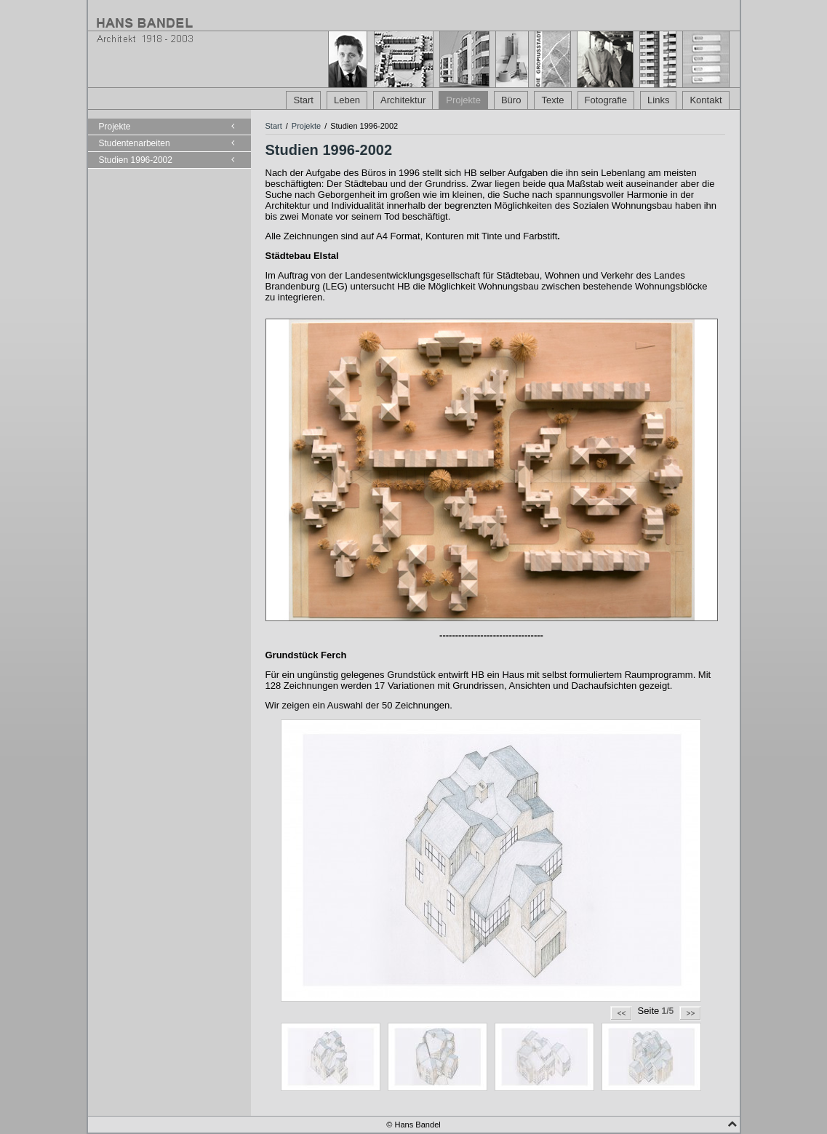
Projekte (463, 100)
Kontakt (706, 100)
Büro (511, 100)
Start (303, 100)
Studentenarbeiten (134, 143)
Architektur (403, 100)
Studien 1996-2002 (135, 160)
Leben (347, 100)
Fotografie (606, 100)
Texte (552, 100)
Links (658, 100)
